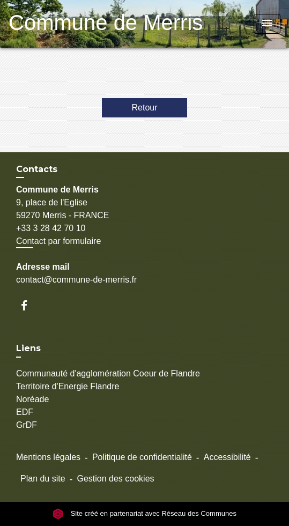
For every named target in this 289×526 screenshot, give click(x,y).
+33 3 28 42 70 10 (50, 228)
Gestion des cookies (115, 478)
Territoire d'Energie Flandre (67, 386)
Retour (144, 107)
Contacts (36, 169)
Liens (28, 348)
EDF (24, 412)
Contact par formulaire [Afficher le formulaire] (58, 241)
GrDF (26, 424)
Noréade (32, 399)
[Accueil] (76, 24)
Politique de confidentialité (142, 457)
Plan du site (42, 478)
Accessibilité (227, 457)
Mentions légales (48, 457)
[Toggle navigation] (267, 24)
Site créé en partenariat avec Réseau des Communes (144, 513)
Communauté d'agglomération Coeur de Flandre (108, 373)
